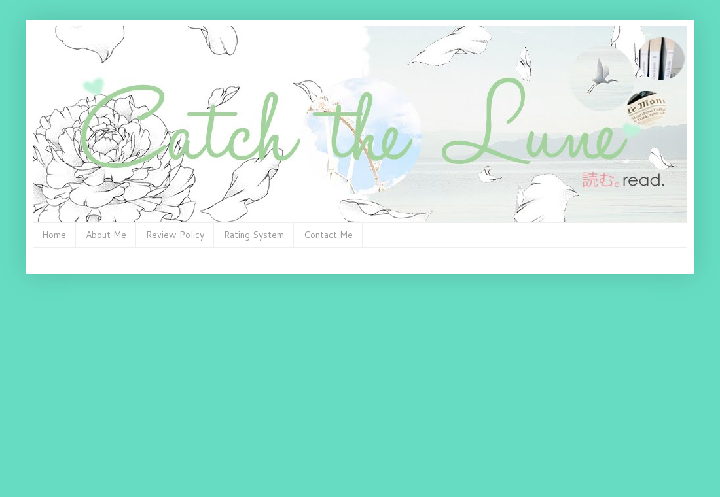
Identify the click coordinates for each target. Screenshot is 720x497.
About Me (106, 234)
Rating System (254, 234)
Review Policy (175, 234)
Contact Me (328, 234)
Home (54, 234)
